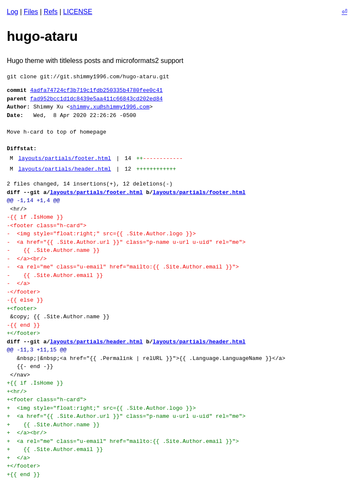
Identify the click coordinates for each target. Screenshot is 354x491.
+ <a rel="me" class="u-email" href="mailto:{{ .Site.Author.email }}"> (123, 441)
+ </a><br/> (27, 433)
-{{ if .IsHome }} (35, 217)
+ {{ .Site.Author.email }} (55, 449)
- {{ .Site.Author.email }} (55, 275)
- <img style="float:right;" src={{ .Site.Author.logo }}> (101, 233)
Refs (51, 11)
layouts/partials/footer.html (64, 158)
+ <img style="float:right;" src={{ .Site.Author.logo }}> (101, 408)
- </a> (18, 283)
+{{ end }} (23, 474)
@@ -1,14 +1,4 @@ (33, 200)
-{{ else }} (25, 300)
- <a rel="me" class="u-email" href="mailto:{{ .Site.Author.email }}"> (123, 267)
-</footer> (23, 292)
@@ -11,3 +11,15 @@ (36, 350)
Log (12, 11)
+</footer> (23, 333)
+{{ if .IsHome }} (35, 383)
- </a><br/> (27, 259)
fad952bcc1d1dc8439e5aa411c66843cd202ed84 (96, 99)
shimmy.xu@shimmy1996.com (109, 107)
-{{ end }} (23, 325)
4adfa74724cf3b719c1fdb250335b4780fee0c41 (96, 90)
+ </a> (18, 458)
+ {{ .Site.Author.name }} (53, 424)
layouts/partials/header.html (64, 169)
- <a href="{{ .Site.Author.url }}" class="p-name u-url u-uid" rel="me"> (126, 242)
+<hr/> (17, 391)
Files (31, 11)
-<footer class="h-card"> (46, 225)
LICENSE (77, 11)
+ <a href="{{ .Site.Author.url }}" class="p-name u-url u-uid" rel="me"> (126, 416)
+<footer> (22, 308)
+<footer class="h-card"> (46, 399)
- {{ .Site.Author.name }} (53, 250)
